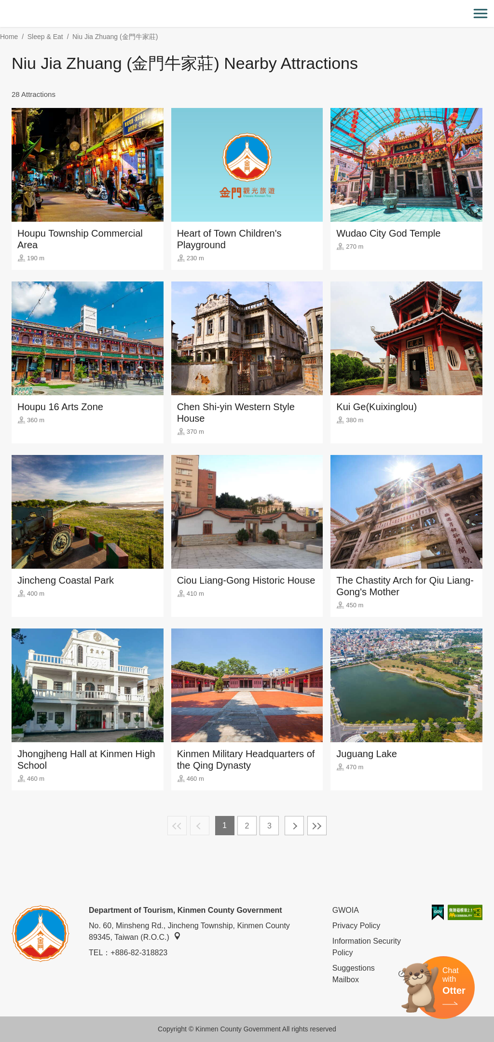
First (177, 825)
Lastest (317, 825)
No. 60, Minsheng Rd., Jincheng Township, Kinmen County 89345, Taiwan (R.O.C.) (189, 931)
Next (294, 825)
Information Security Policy (366, 947)
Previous (199, 825)
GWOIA (345, 910)
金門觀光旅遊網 (247, 14)
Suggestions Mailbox (368, 974)
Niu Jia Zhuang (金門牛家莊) (115, 36)
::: (3, 5)
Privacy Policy (356, 926)
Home (9, 36)
